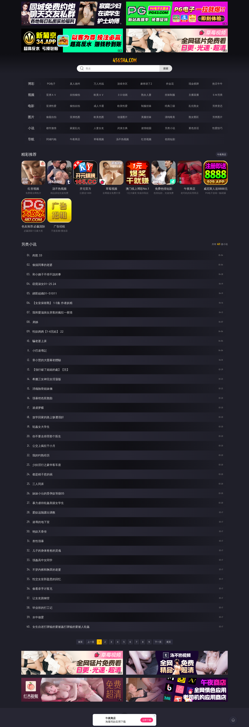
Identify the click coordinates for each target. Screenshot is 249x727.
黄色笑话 (194, 128)
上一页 (90, 641)
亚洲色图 (75, 117)
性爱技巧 (217, 128)
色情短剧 (170, 139)
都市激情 (51, 128)
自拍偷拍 (75, 95)
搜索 (165, 68)
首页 (80, 641)
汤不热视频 (122, 139)
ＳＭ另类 (217, 95)
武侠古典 (122, 128)
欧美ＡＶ (99, 95)
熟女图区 (194, 117)
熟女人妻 (146, 95)
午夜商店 (75, 139)
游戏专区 (122, 83)
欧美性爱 (122, 106)
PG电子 (51, 83)
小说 (31, 128)
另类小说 (170, 128)
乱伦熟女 (194, 106)
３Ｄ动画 (122, 95)
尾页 (168, 641)
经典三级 (170, 106)
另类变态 (217, 106)
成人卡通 (99, 106)
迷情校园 (146, 128)
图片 (31, 117)
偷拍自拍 (75, 106)
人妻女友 (99, 128)
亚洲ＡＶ (51, 95)
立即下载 (146, 719)
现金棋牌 (194, 83)
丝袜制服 (170, 95)
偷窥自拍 (51, 117)
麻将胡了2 (146, 83)
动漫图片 (122, 117)
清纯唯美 (170, 117)
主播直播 (194, 95)
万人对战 (99, 83)
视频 (31, 95)
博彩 (31, 83)
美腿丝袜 (146, 117)
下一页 (158, 641)
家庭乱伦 (75, 128)
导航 (31, 139)
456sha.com (125, 60)
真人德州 (75, 83)
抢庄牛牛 (217, 83)
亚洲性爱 (51, 106)
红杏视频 (146, 139)
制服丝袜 (146, 106)
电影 (31, 106)
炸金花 (170, 83)
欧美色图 (99, 117)
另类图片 (217, 117)
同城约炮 (51, 139)
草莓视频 (99, 139)
